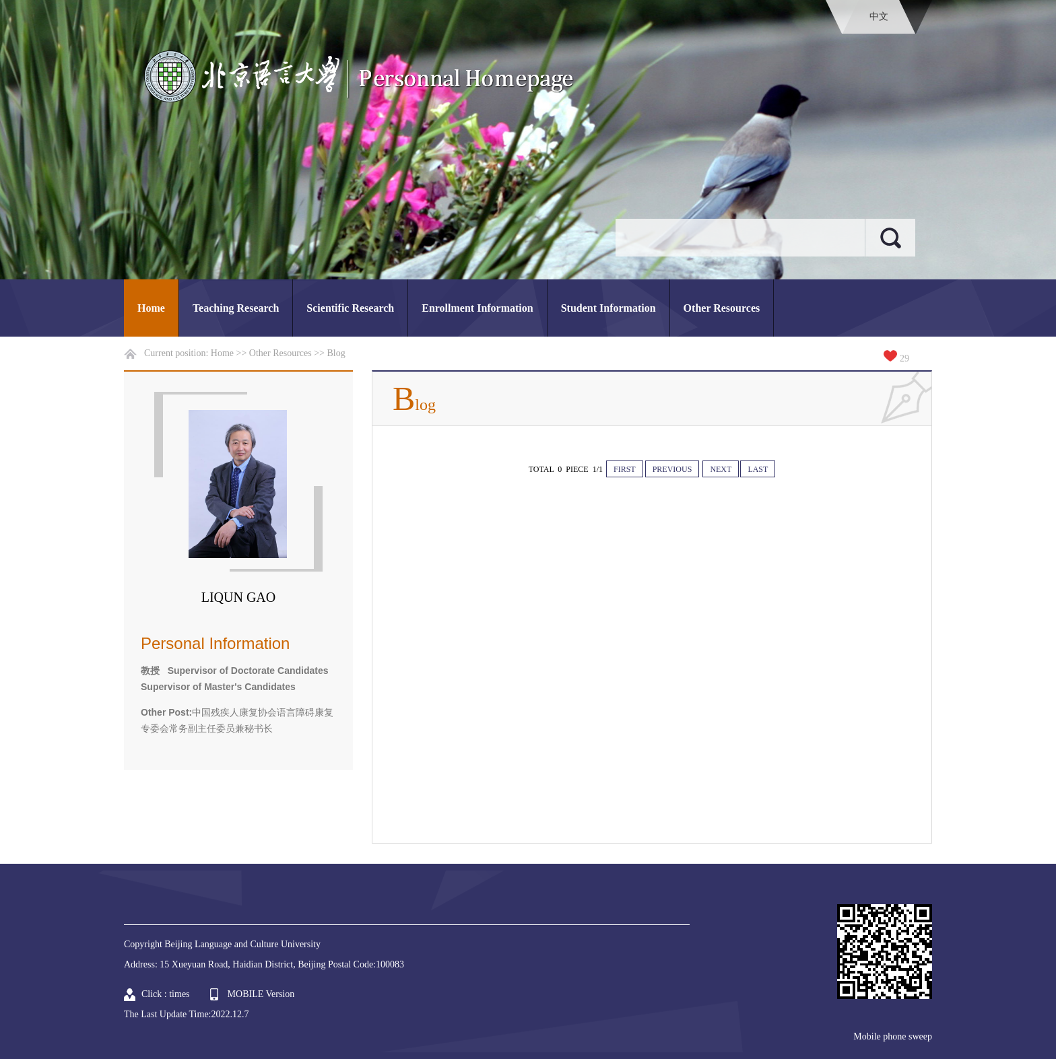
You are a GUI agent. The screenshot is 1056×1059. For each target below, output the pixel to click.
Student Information (608, 308)
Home (151, 308)
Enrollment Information (477, 308)
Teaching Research (236, 308)
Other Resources (722, 308)
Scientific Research (350, 308)
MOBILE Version (261, 994)
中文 (878, 16)
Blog (336, 353)
